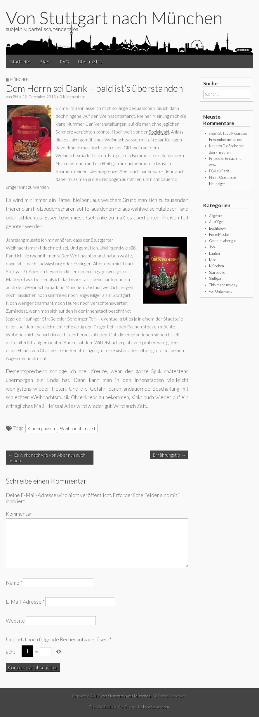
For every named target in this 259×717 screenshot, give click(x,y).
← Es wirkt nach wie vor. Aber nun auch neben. (46, 457)
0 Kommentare (72, 96)
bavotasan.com (156, 706)
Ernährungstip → (169, 455)
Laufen (214, 253)
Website (15, 621)
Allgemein (217, 215)
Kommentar (19, 514)
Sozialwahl (159, 131)
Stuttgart (216, 278)
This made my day (223, 285)
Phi (15, 96)
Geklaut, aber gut (222, 240)
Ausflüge (216, 221)
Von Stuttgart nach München (114, 17)
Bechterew (217, 228)
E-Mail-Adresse (25, 602)
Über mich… (90, 61)
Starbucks (217, 272)
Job (212, 247)
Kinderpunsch (41, 428)
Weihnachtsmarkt (77, 428)
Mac (212, 259)
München (19, 79)
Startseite (20, 61)
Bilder (45, 61)
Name (14, 582)
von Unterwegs (220, 291)
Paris (225, 171)
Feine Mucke (219, 234)
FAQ (64, 61)
